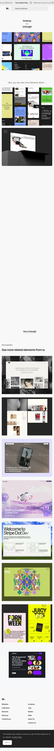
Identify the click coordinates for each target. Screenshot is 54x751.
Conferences (6, 719)
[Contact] (27, 187)
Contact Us (32, 723)
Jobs (29, 708)
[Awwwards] (7, 8)
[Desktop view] (27, 623)
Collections (6, 708)
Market (30, 712)
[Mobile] (27, 106)
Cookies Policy (17, 737)
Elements (5, 712)
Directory (5, 715)
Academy (31, 704)
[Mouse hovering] (27, 147)
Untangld (27, 27)
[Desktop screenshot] (27, 375)
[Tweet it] (27, 227)
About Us (31, 719)
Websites (5, 704)
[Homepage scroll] (27, 308)
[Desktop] (27, 458)
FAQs (30, 715)
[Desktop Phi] (27, 582)
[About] (27, 268)
